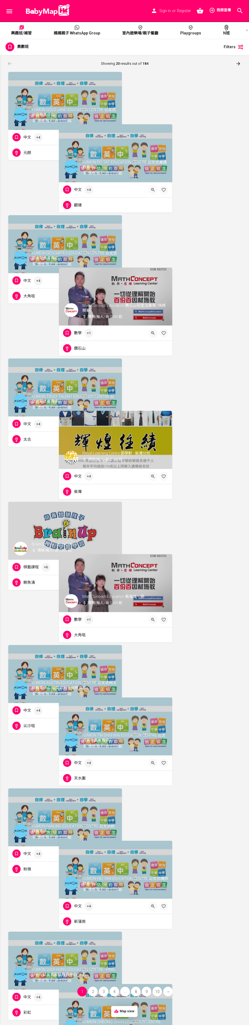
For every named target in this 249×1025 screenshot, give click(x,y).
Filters (233, 47)
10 (157, 991)
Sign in (165, 11)
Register (184, 11)
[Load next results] (239, 63)
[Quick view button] (102, 137)
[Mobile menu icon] (9, 11)
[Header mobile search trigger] (239, 10)
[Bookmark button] (113, 137)
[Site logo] (46, 11)
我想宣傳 (220, 10)
